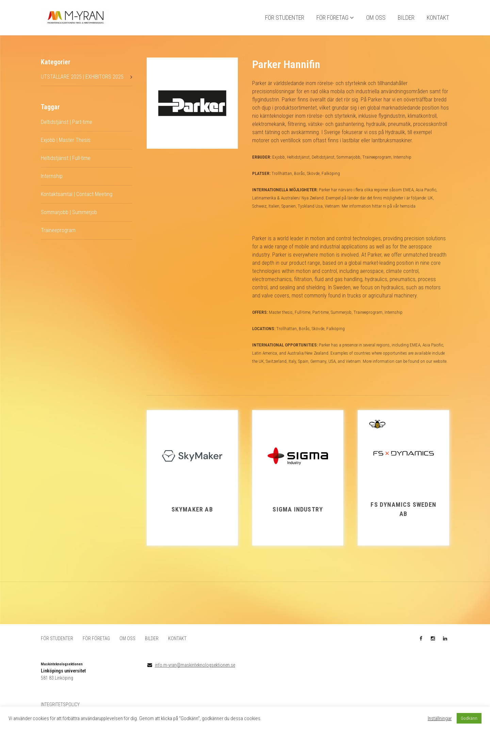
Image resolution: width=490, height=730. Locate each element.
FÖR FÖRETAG (332, 20)
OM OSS (376, 20)
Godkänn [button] (469, 718)
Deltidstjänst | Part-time (66, 127)
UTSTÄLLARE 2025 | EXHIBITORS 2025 (82, 82)
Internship (52, 181)
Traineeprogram (58, 235)
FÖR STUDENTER (284, 20)
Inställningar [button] (440, 718)
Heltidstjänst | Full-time (66, 163)
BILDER (406, 20)
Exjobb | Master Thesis (66, 145)
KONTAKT (438, 20)
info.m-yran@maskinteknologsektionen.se (195, 670)
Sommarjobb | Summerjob (69, 217)
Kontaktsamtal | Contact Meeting (76, 199)
